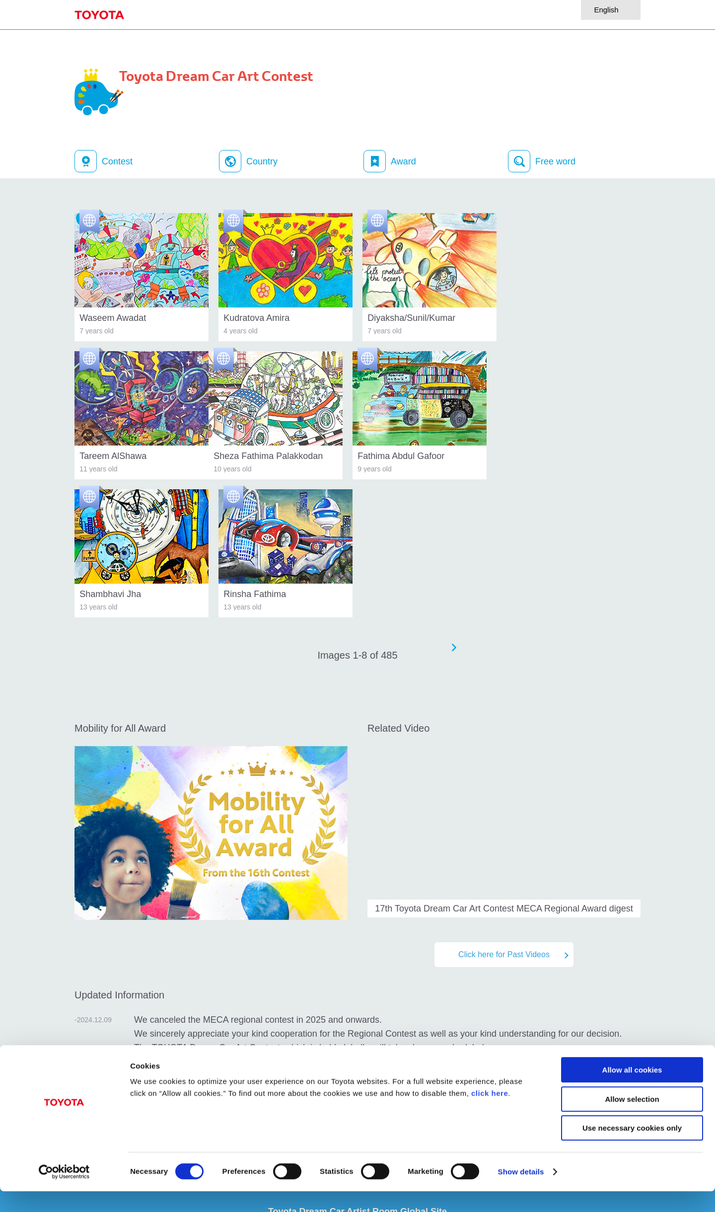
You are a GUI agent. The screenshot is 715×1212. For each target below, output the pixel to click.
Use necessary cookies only (632, 1148)
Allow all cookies (632, 1090)
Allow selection (632, 1120)
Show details (521, 1192)
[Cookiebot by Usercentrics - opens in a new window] (64, 1192)
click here (489, 1114)
